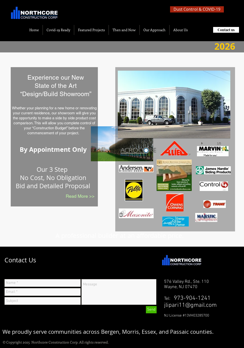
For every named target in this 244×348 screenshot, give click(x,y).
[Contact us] (226, 30)
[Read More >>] (80, 196)
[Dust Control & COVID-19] (197, 9)
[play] (203, 142)
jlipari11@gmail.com (190, 305)
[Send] (151, 309)
